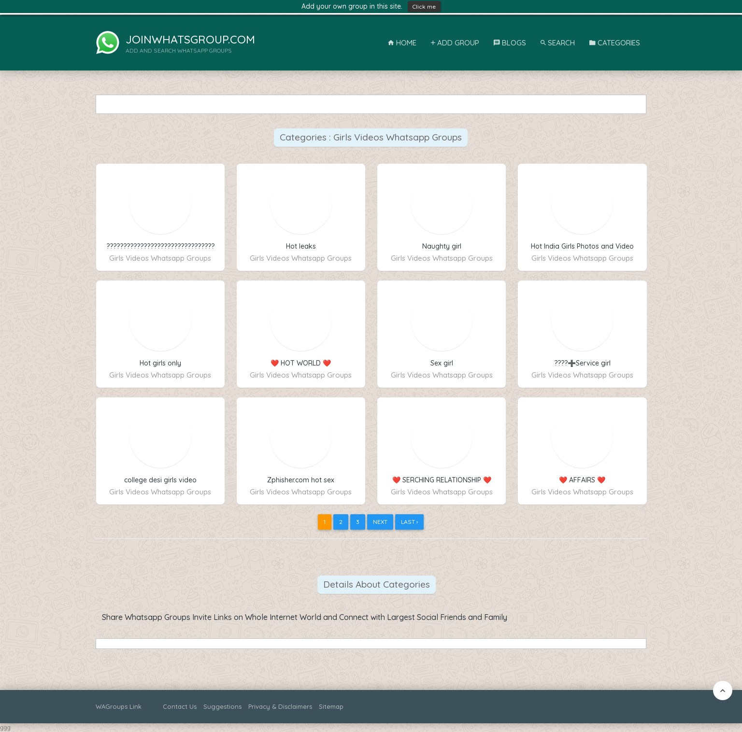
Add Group (455, 42)
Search (558, 42)
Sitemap (331, 706)
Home (402, 42)
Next (380, 521)
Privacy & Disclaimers (280, 706)
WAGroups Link (119, 706)
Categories (614, 42)
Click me (424, 6)
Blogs (510, 42)
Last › (409, 521)
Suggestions (222, 706)
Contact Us (180, 706)
